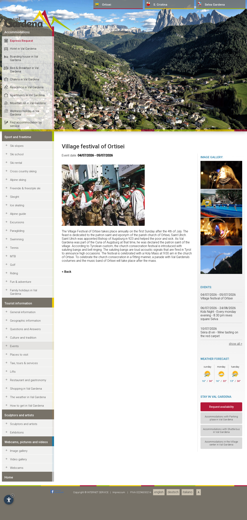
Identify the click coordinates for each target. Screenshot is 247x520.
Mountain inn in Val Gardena (28, 388)
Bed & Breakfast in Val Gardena (24, 354)
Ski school (17, 439)
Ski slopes (17, 430)
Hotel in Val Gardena (23, 333)
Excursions (17, 507)
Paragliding (17, 515)
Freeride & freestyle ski (25, 473)
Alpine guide (18, 498)
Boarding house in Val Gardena (24, 343)
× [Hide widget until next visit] (12, 495)
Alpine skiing (18, 464)
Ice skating (17, 490)
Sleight (14, 481)
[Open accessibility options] (9, 500)
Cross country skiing (23, 456)
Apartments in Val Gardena (27, 380)
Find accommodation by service (26, 408)
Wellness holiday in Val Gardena (24, 397)
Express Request (21, 325)
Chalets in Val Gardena (24, 364)
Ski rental (16, 447)
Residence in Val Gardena (26, 372)
